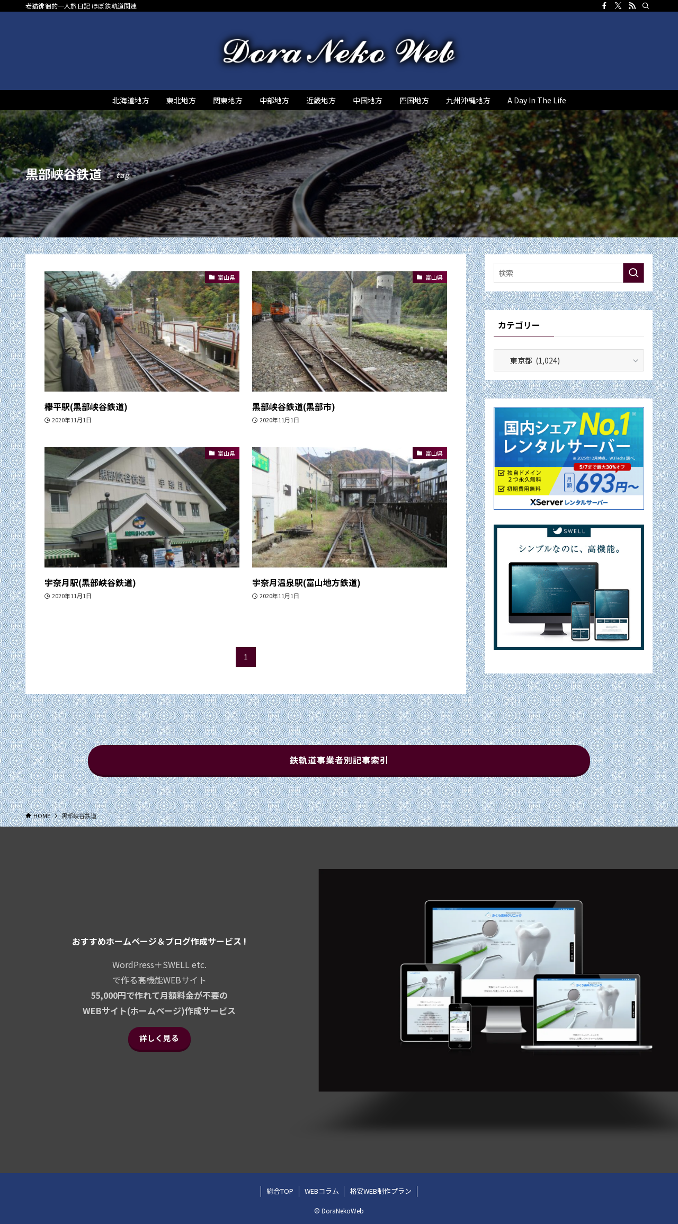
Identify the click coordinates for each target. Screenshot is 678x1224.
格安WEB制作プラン (381, 1191)
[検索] (646, 6)
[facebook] (604, 6)
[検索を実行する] (633, 273)
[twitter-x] (618, 6)
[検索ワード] (569, 273)
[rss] (632, 6)
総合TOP (279, 1191)
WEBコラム (322, 1191)
